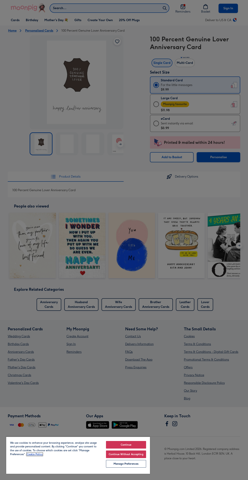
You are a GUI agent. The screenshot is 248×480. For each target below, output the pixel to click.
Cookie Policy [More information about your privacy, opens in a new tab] (35, 454)
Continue (126, 444)
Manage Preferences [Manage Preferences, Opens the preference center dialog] (126, 463)
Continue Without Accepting (126, 454)
